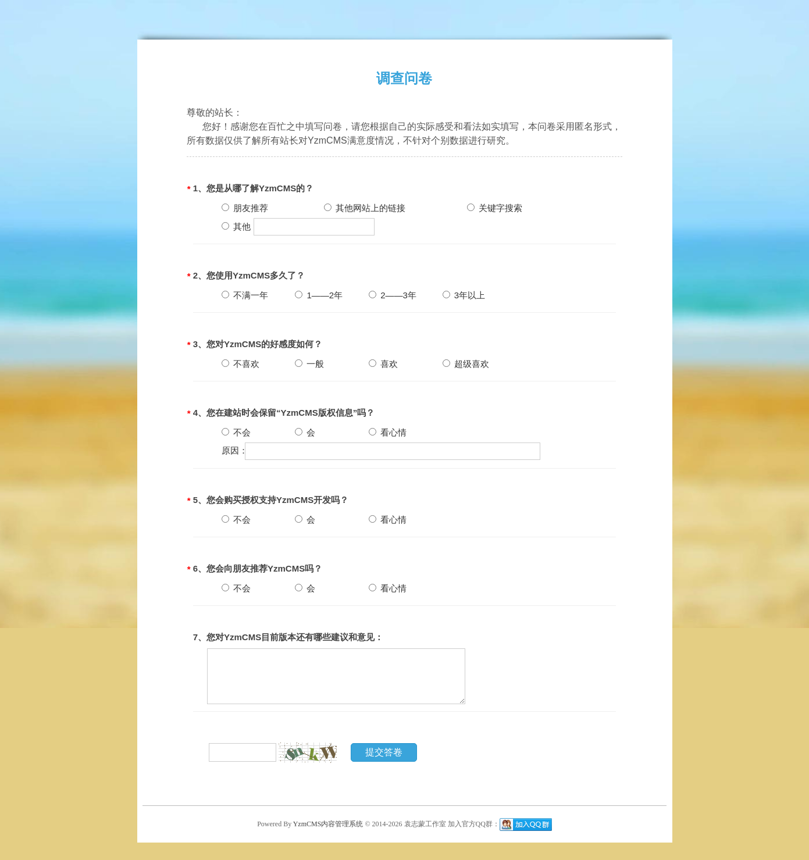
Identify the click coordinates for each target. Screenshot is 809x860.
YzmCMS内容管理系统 (329, 823)
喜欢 (383, 364)
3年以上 (464, 295)
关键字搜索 (494, 208)
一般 (309, 364)
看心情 (388, 432)
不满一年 (245, 295)
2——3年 (392, 295)
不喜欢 (240, 364)
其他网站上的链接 (364, 208)
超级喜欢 (466, 364)
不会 (236, 432)
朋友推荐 (245, 208)
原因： (235, 450)
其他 (236, 226)
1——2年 (319, 295)
